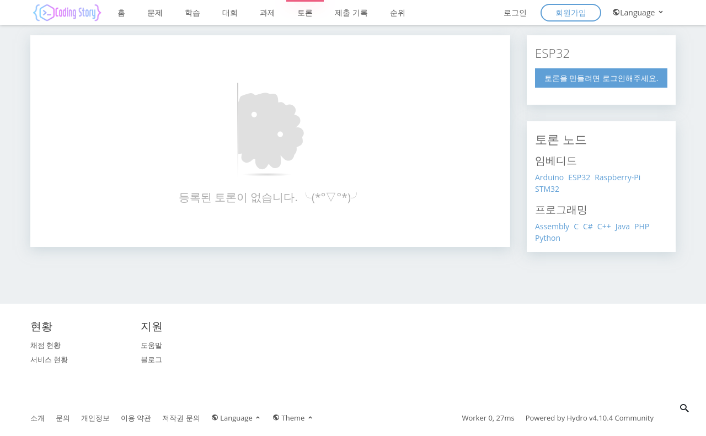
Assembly (552, 226)
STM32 (547, 189)
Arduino (549, 177)
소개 (37, 418)
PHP (641, 226)
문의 (63, 418)
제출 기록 (351, 12)
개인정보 (95, 418)
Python (547, 238)
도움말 (151, 345)
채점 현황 (45, 345)
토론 (305, 12)
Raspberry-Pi (617, 177)
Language (638, 12)
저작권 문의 (181, 418)
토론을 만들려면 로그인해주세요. (601, 78)
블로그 (151, 359)
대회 (230, 12)
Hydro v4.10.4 (590, 418)
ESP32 (579, 177)
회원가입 (570, 12)
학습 (192, 12)
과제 (267, 12)
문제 (155, 12)
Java (623, 226)
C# (588, 226)
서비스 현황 (49, 359)
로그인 (515, 12)
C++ (604, 226)
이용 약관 (136, 418)
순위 (397, 12)
